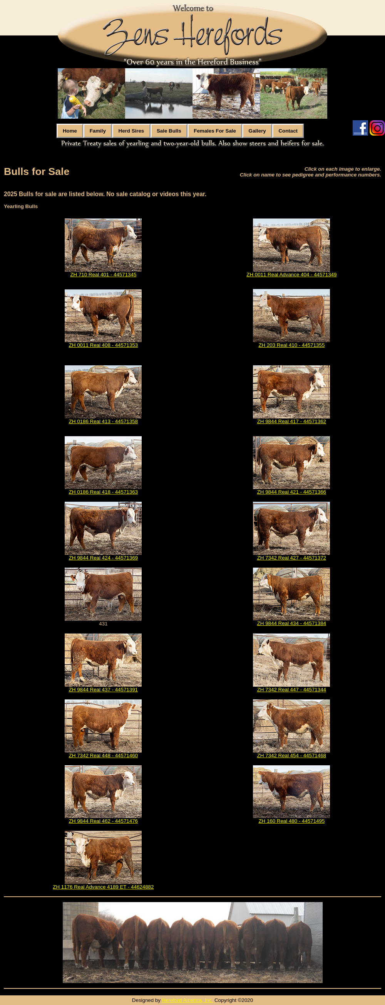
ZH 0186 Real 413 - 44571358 (103, 421)
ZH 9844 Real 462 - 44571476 (103, 821)
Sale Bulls (169, 131)
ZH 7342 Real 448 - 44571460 (103, 755)
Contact (288, 131)
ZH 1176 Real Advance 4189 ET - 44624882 (103, 887)
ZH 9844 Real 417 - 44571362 (291, 421)
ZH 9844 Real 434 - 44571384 (291, 623)
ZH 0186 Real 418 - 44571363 (103, 492)
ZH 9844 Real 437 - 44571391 (103, 689)
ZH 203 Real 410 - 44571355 (291, 345)
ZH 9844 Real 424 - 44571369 (103, 558)
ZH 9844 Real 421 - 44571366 (291, 492)
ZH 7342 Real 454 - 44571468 (291, 755)
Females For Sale (215, 131)
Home (70, 131)
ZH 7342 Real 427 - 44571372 (291, 558)
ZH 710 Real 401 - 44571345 (103, 274)
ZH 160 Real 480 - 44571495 (291, 821)
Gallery (257, 131)
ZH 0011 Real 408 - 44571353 (103, 345)
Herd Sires (131, 131)
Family (98, 131)
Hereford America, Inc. (187, 1000)
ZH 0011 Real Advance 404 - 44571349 (291, 274)
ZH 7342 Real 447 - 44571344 (291, 689)
